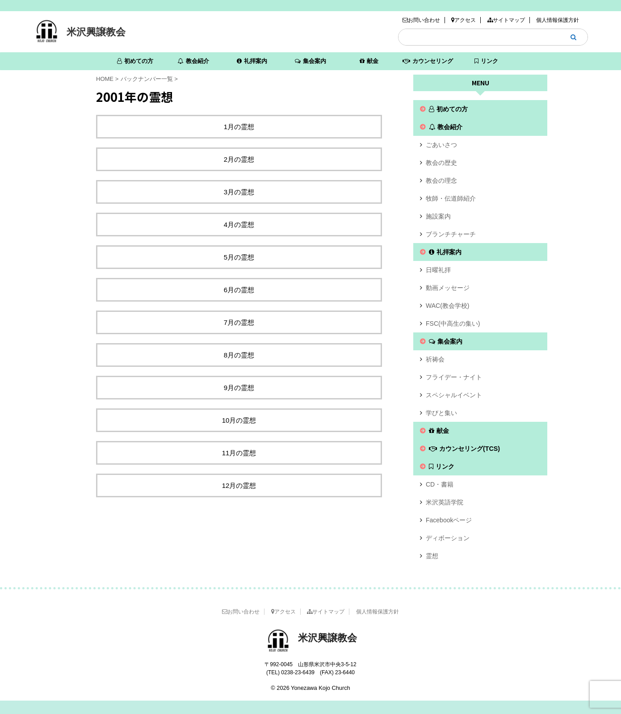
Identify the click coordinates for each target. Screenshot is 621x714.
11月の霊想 (239, 453)
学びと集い (441, 412)
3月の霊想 (239, 192)
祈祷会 (435, 359)
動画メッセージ (448, 287)
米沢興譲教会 (96, 32)
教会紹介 (193, 61)
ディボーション (448, 538)
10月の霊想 (239, 420)
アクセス (463, 20)
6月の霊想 (239, 290)
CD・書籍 (439, 484)
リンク (486, 61)
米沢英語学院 (444, 502)
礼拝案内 (252, 61)
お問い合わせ (421, 20)
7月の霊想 (239, 322)
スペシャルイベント (454, 395)
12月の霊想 (239, 485)
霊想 (432, 555)
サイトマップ (506, 20)
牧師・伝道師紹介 (451, 198)
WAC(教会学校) (447, 305)
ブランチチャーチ (451, 234)
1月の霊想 (239, 126)
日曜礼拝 (438, 269)
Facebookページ (449, 520)
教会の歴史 (441, 162)
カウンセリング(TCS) (428, 64)
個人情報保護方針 (557, 20)
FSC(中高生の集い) (453, 323)
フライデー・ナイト (454, 377)
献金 (369, 61)
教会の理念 (441, 180)
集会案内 (310, 61)
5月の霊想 (239, 257)
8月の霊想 (239, 355)
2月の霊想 (239, 159)
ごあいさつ (441, 144)
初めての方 (135, 61)
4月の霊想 (239, 224)
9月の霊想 (239, 387)
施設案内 (438, 216)
